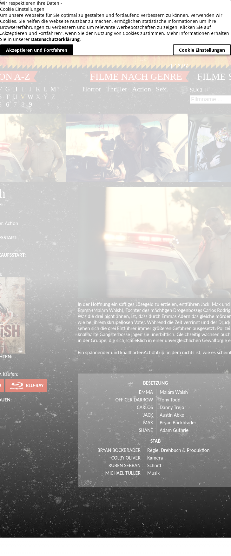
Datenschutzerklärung (55, 39)
